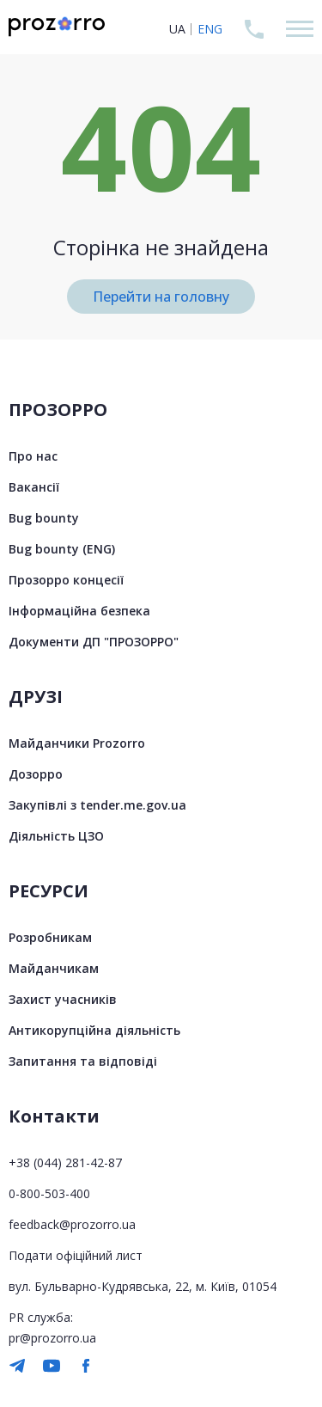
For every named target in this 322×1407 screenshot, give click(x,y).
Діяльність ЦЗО (56, 836)
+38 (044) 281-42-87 (65, 1162)
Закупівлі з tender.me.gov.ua (97, 805)
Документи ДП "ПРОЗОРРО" (94, 641)
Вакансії (34, 487)
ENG (209, 29)
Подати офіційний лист (76, 1255)
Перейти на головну (161, 296)
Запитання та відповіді (83, 1061)
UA (177, 29)
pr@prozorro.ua (52, 1338)
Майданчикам (54, 968)
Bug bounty (44, 518)
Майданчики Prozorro (77, 743)
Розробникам (50, 937)
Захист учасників (63, 999)
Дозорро (36, 774)
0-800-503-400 (49, 1193)
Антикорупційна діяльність (94, 1030)
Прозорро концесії (66, 580)
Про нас (33, 456)
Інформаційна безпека (79, 611)
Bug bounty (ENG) (62, 549)
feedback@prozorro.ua (72, 1224)
